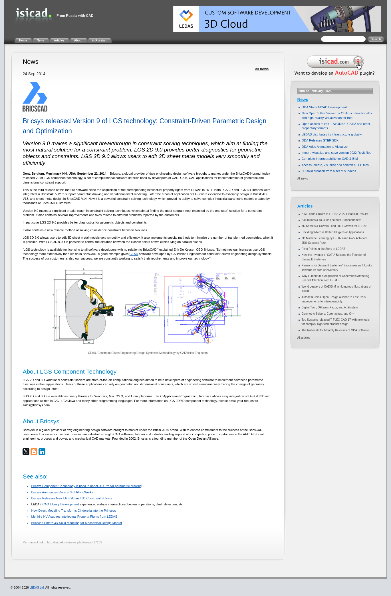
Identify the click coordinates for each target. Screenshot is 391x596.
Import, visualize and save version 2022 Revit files (336, 152)
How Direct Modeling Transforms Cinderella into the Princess (73, 510)
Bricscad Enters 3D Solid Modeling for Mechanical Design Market (76, 523)
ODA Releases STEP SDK (320, 140)
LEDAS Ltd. (37, 587)
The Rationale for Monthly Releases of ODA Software (335, 330)
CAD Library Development (61, 504)
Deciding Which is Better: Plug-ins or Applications (333, 232)
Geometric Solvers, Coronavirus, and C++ (328, 313)
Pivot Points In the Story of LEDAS (323, 248)
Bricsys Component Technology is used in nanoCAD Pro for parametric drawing (86, 486)
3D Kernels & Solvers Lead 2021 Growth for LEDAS (334, 226)
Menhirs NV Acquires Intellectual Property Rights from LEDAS (74, 516)
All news (262, 69)
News (302, 99)
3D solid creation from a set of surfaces (329, 171)
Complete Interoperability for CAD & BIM (330, 158)
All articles (304, 337)
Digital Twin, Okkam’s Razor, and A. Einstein (330, 307)
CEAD (134, 254)
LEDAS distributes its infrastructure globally (332, 134)
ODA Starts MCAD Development (324, 107)
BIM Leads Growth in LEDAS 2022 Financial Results (335, 214)
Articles (305, 206)
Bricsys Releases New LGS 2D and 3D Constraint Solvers (71, 498)
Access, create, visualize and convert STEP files (335, 165)
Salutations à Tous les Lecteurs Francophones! (331, 220)
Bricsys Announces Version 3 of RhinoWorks (62, 492)
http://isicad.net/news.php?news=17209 (74, 542)
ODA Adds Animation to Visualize (325, 146)
